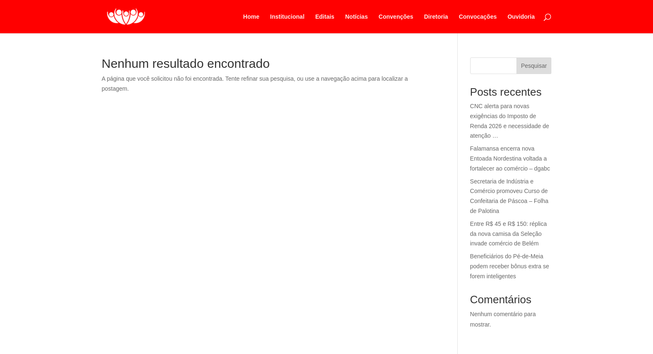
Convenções (396, 17)
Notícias (356, 17)
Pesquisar (534, 65)
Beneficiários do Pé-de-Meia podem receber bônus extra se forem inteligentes (509, 266)
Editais (324, 17)
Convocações (478, 17)
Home (251, 17)
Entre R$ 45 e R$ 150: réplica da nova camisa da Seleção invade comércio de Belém (508, 233)
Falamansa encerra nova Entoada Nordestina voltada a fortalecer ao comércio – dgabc (510, 158)
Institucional (287, 17)
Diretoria (436, 17)
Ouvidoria (521, 17)
